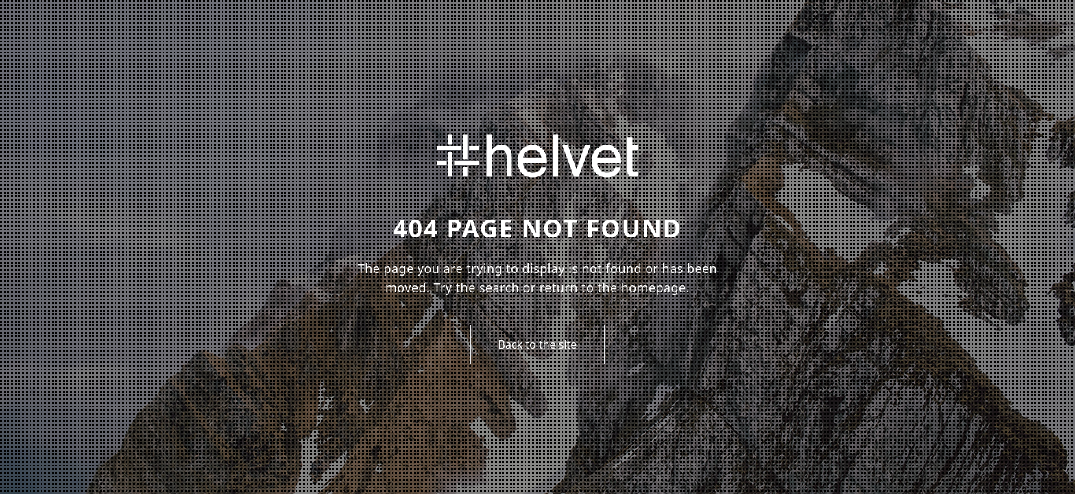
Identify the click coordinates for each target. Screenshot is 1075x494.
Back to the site (537, 344)
